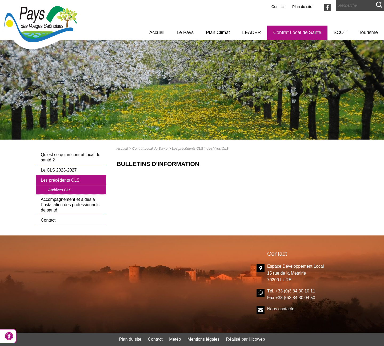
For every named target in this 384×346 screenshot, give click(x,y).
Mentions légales (203, 339)
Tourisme (368, 32)
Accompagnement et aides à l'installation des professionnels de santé (70, 204)
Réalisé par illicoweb (245, 339)
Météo (175, 339)
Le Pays (185, 32)
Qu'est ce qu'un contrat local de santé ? (70, 157)
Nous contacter (281, 309)
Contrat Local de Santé (297, 32)
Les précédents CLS (60, 180)
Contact (278, 7)
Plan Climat (218, 32)
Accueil (157, 32)
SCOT (340, 32)
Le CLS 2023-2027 (59, 170)
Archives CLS (59, 190)
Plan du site (302, 7)
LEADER (251, 32)
